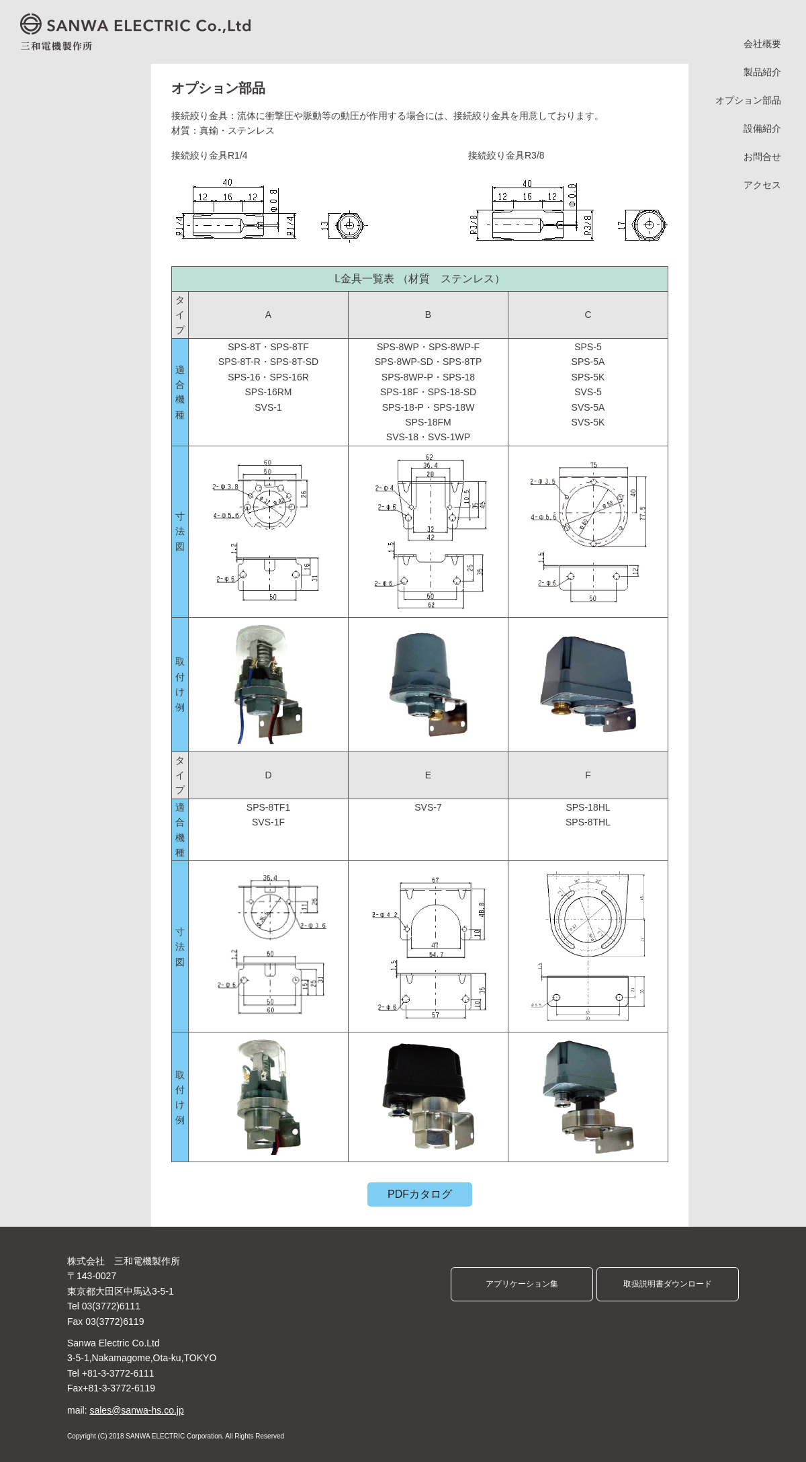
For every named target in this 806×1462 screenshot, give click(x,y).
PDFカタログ (420, 1194)
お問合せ (762, 157)
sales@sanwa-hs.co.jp (136, 1410)
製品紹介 (762, 72)
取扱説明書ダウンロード (667, 1284)
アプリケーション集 (522, 1284)
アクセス (762, 185)
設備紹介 (762, 129)
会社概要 (762, 44)
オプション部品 (748, 100)
